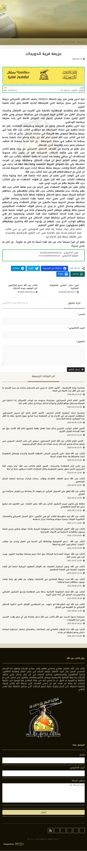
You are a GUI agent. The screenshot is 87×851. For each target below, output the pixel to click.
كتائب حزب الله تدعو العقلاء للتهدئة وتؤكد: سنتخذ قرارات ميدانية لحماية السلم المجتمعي (43, 480)
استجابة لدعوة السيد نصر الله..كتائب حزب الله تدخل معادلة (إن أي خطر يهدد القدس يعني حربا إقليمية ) (43, 618)
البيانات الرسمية (68, 42)
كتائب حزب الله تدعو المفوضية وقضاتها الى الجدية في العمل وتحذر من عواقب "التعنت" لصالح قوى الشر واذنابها (43, 543)
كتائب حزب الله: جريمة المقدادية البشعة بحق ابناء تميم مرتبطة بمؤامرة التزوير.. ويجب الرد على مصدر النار (43, 555)
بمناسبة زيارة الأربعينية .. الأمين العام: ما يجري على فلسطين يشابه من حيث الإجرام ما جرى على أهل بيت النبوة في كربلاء (43, 389)
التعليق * (80, 341)
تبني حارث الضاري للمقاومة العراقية (64, 287)
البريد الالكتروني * (76, 328)
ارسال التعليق (75, 369)
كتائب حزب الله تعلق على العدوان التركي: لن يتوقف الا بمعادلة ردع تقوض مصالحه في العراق (43, 492)
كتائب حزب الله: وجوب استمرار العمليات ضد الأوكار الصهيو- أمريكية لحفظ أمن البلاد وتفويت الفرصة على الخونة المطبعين (43, 568)
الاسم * (81, 314)
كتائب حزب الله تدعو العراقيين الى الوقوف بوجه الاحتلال (23, 287)
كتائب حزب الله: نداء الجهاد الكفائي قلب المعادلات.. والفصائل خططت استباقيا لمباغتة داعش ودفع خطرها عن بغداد (43, 631)
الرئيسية (81, 42)
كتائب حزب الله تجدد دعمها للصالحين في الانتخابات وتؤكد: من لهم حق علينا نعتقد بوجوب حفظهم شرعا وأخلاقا (43, 580)
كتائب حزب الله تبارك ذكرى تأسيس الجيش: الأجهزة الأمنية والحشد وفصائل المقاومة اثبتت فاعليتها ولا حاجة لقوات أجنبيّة (43, 455)
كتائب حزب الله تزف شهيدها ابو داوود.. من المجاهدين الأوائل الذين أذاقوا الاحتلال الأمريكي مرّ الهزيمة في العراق (43, 605)
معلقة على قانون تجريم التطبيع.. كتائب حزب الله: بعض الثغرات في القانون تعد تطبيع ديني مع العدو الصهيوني (43, 505)
